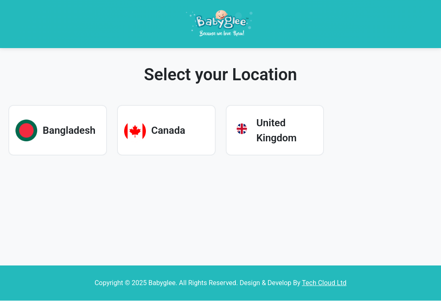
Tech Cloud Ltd (324, 283)
